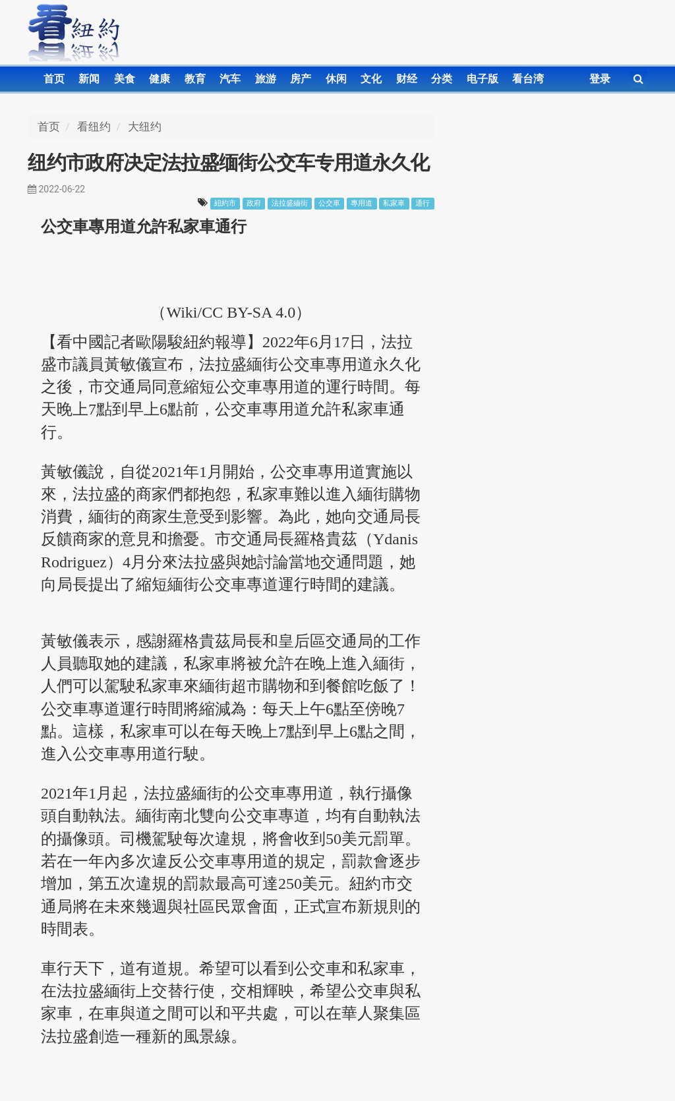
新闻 (89, 78)
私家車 (394, 203)
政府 (254, 203)
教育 (195, 78)
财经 (406, 78)
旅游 (265, 78)
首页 (54, 78)
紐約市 (225, 203)
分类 (441, 78)
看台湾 (528, 78)
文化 (371, 78)
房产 (300, 78)
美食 (124, 78)
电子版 (482, 78)
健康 (159, 78)
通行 (422, 203)
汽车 (230, 78)
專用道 (361, 203)
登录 (599, 78)
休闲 (336, 78)
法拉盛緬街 (290, 203)
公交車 (329, 203)
